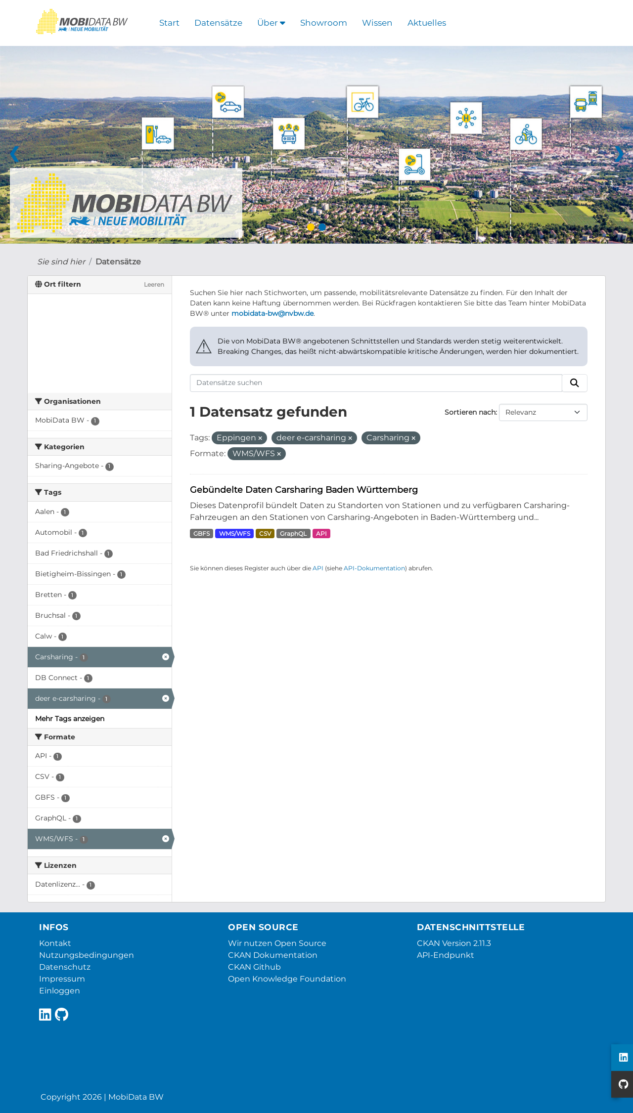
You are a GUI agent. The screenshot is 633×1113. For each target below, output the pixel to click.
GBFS (201, 533)
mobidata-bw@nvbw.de (272, 313)
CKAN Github (254, 967)
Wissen (377, 23)
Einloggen (59, 990)
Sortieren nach (470, 412)
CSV (265, 533)
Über (271, 23)
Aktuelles (426, 23)
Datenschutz (64, 967)
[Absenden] (575, 383)
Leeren (154, 284)
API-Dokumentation (374, 568)
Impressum (62, 979)
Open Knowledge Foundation (287, 979)
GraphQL (293, 533)
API (321, 533)
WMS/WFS (234, 533)
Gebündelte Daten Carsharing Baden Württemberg (304, 489)
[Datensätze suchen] (376, 383)
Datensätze (218, 23)
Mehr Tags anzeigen (69, 718)
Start (169, 23)
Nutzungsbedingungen (86, 955)
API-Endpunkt (445, 955)
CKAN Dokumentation (272, 955)
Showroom (323, 23)
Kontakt (55, 943)
